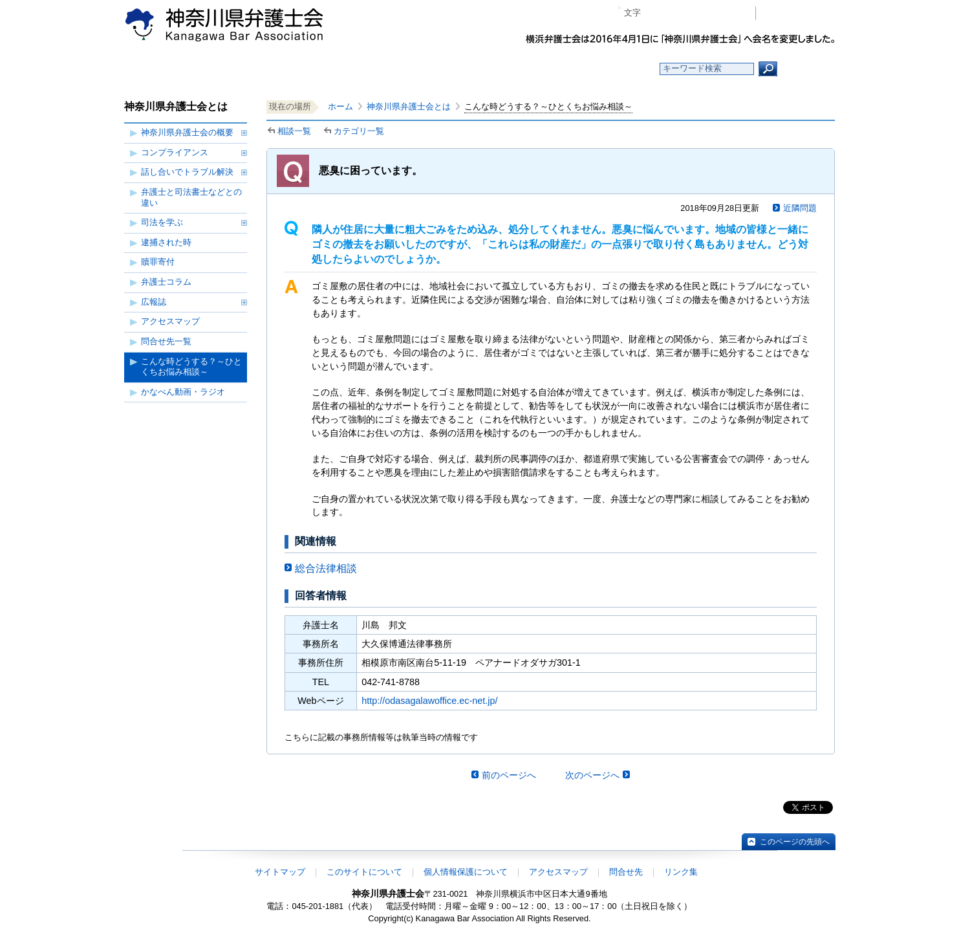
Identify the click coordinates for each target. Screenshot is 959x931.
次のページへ (592, 775)
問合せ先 (626, 872)
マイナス (656, 13)
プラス (695, 13)
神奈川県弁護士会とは (409, 106)
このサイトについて (364, 872)
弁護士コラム (166, 282)
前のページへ (509, 775)
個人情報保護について (466, 872)
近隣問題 (800, 208)
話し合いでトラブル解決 (187, 172)
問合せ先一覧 (166, 341)
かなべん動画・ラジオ (183, 392)
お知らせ (323, 69)
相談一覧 (294, 131)
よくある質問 (604, 69)
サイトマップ (280, 872)
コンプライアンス (174, 152)
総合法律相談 (326, 568)
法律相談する (510, 69)
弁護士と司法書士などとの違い (191, 197)
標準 (676, 13)
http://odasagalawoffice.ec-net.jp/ (429, 701)
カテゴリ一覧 (359, 131)
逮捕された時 (166, 242)
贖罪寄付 (158, 262)
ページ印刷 (727, 13)
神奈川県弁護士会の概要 (187, 132)
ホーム (229, 69)
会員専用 (798, 13)
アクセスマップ (170, 321)
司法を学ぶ (162, 222)
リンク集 (681, 872)
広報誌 (153, 302)
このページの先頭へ (795, 841)
